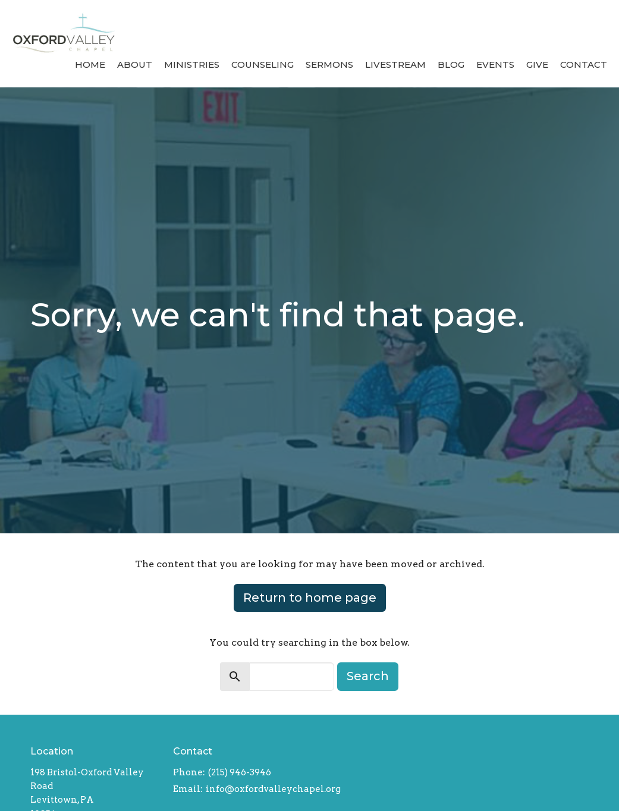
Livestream (395, 64)
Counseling (262, 64)
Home (90, 64)
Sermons (329, 64)
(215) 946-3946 (239, 772)
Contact (583, 64)
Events (495, 64)
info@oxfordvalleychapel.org (273, 789)
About (134, 64)
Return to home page (309, 597)
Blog (451, 64)
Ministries (191, 64)
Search (368, 676)
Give (537, 64)
